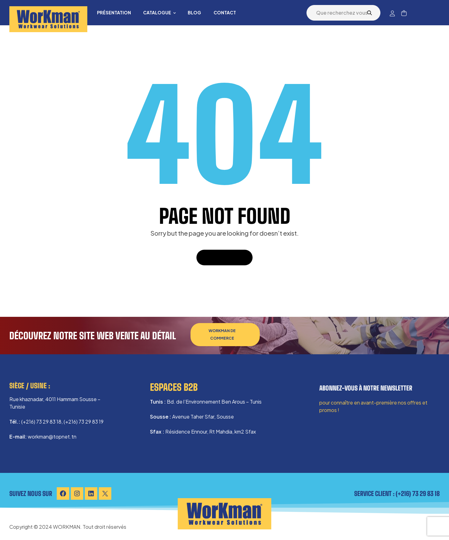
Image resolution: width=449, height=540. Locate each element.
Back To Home (224, 257)
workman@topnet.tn (52, 436)
